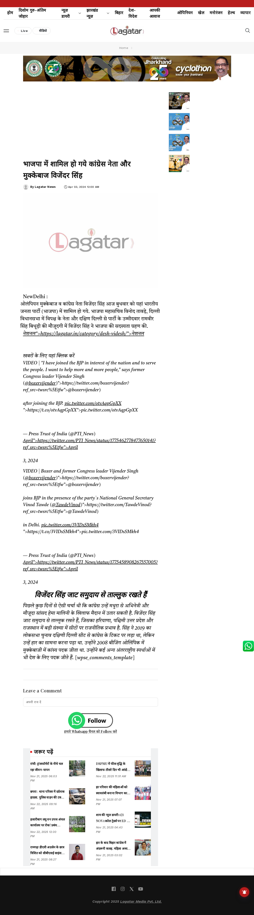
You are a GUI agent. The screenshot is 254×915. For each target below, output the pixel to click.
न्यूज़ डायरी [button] (71, 13)
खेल (201, 12)
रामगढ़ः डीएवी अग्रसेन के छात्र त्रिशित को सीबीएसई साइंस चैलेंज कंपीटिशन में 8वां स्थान (47, 853)
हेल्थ (231, 12)
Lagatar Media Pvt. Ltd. (141, 901)
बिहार (119, 12)
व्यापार (245, 12)
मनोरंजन (216, 12)
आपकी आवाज (155, 13)
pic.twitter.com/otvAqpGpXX (93, 403)
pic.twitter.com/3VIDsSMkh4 (69, 525)
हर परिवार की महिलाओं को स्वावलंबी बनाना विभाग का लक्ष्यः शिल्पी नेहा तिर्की (111, 793)
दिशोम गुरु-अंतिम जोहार (32, 13)
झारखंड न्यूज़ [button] (98, 13)
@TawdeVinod (66, 505)
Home (123, 48)
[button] (6, 30)
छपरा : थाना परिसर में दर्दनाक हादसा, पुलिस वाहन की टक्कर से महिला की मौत (47, 797)
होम (10, 12)
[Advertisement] (90, 118)
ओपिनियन (185, 12)
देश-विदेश (132, 13)
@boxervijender (40, 383)
